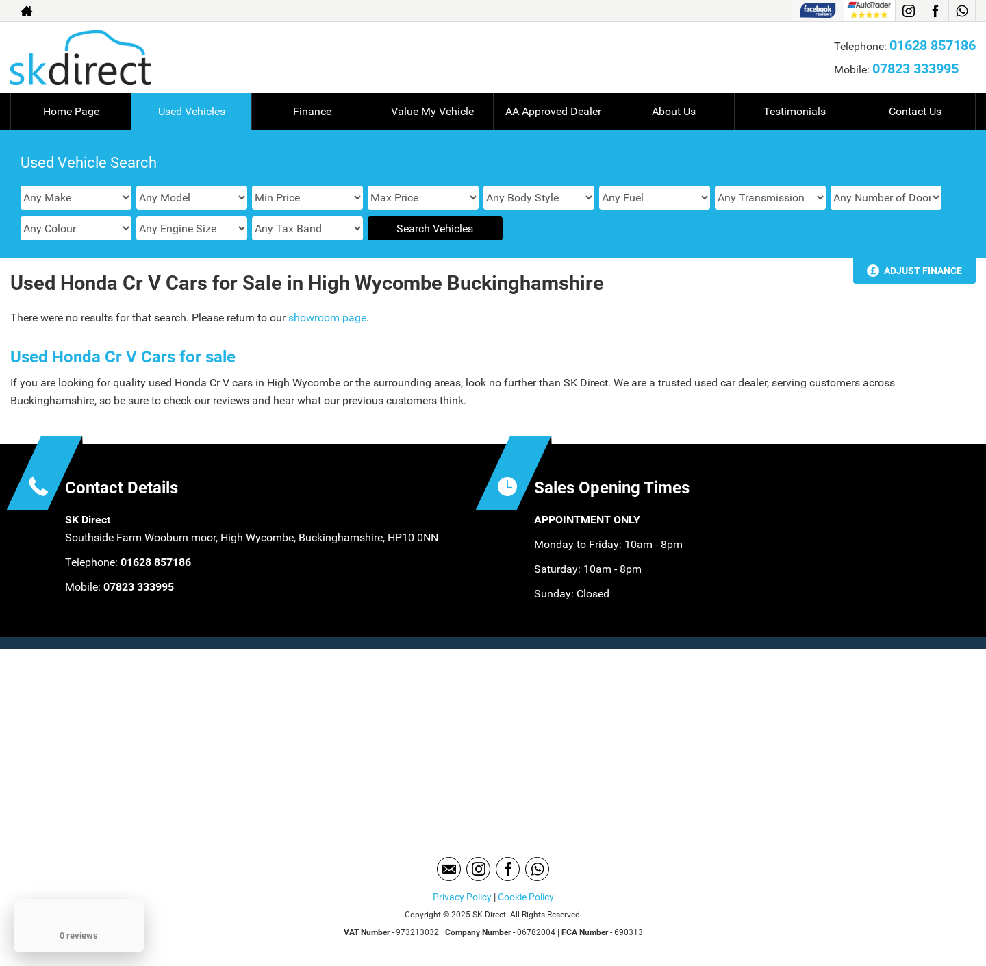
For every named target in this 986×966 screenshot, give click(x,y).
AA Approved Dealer (553, 111)
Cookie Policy (526, 896)
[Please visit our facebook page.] (935, 11)
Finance (312, 111)
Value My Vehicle (432, 111)
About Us (674, 111)
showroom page (327, 317)
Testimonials (794, 111)
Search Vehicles (434, 228)
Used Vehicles (191, 111)
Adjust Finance (923, 270)
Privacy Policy (462, 896)
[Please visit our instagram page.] (908, 11)
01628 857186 (932, 45)
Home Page (71, 111)
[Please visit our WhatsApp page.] (961, 11)
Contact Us (915, 111)
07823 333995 (915, 68)
